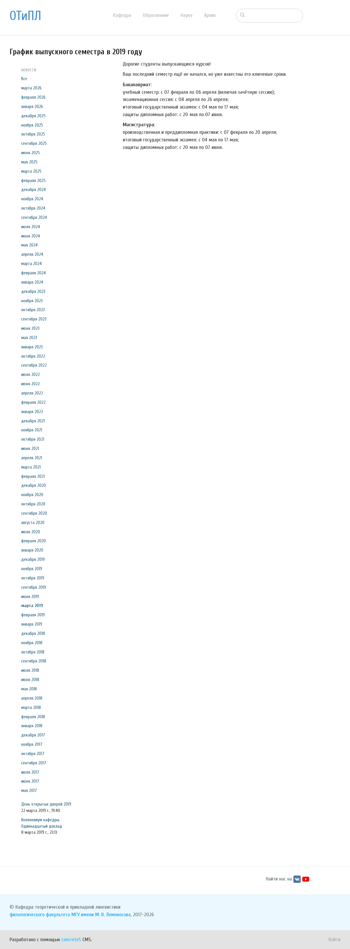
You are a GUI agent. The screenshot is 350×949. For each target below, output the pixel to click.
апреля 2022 (32, 393)
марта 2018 (31, 707)
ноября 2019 (31, 568)
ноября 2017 (31, 744)
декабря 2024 (33, 189)
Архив (210, 15)
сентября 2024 (34, 217)
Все (24, 78)
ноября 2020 (32, 494)
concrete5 (71, 940)
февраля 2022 (33, 402)
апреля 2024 (32, 254)
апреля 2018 (31, 698)
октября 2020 (33, 504)
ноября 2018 (31, 642)
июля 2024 (30, 226)
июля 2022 (30, 374)
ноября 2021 (31, 430)
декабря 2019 (33, 559)
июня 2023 (30, 328)
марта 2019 (32, 605)
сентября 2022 (34, 365)
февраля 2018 (33, 716)
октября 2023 (33, 309)
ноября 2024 (32, 198)
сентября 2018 (33, 661)
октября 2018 (32, 652)
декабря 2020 (33, 485)
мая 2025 (29, 162)
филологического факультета (40, 915)
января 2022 (32, 411)
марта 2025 (31, 171)
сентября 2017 (33, 763)
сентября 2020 (34, 513)
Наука (186, 15)
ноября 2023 (32, 300)
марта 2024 (31, 263)
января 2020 (32, 550)
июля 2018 (30, 670)
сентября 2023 (33, 319)
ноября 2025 (32, 125)
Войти (334, 940)
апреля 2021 (31, 457)
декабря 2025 (33, 115)
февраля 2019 (33, 614)
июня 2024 (30, 236)
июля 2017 (30, 772)
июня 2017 (30, 781)
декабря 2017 (33, 735)
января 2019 (31, 624)
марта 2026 (31, 88)
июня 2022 (30, 383)
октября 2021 (32, 439)
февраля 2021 (33, 476)
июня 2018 (30, 679)
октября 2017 (32, 753)
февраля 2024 (33, 272)
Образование (156, 15)
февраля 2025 (33, 180)
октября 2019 (32, 578)
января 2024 (32, 282)
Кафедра (122, 15)
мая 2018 (29, 689)
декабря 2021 (33, 421)
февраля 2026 (33, 97)
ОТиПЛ (25, 16)
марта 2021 (31, 467)
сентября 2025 (34, 143)
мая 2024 (29, 245)
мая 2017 (29, 790)
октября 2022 (33, 356)
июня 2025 (30, 152)
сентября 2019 (33, 587)
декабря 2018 (33, 633)
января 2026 (32, 106)
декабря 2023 (33, 291)
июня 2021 (30, 448)
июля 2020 (30, 531)
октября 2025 (33, 134)
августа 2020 (32, 522)
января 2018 (31, 725)
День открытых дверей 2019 (46, 804)
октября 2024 (33, 208)
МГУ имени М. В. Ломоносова (101, 915)
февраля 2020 (33, 540)
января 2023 (32, 347)
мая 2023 (29, 337)
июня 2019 (30, 596)
